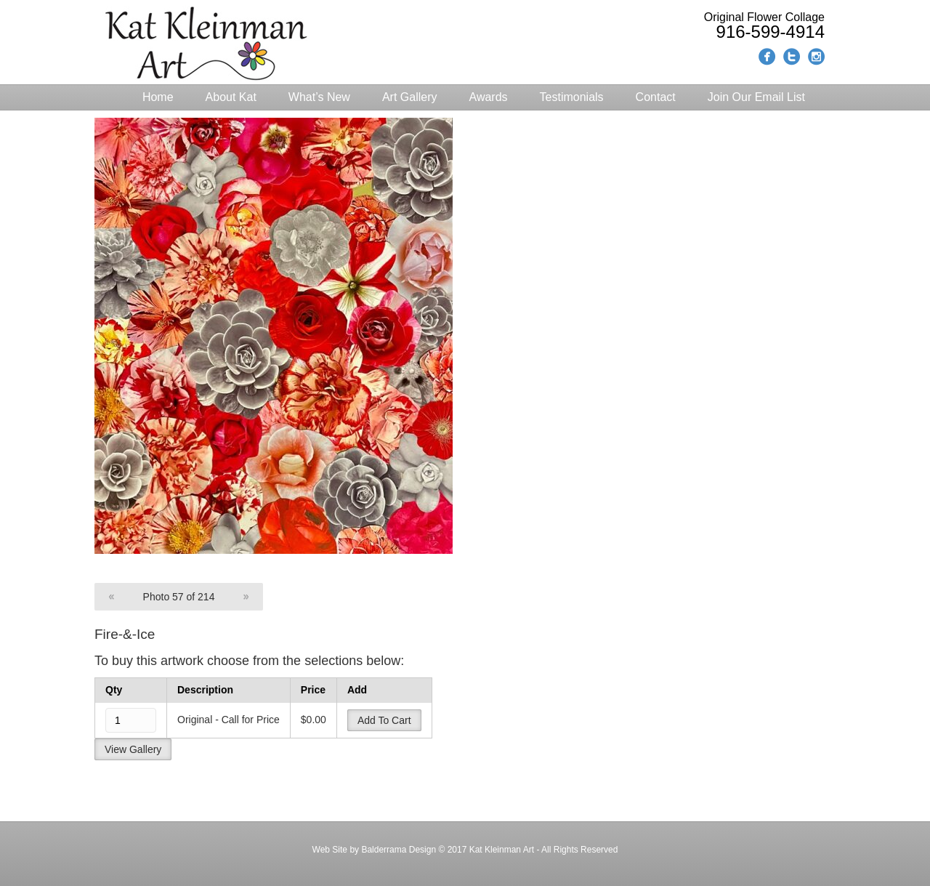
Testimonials (572, 97)
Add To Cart (384, 720)
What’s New (319, 97)
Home (158, 97)
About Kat (231, 97)
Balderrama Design (397, 850)
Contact (656, 97)
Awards (488, 97)
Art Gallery (409, 97)
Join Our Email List (756, 97)
